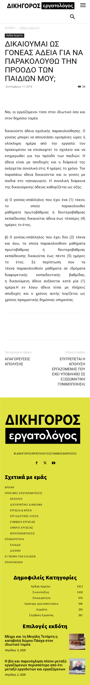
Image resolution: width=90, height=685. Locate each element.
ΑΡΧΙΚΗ (10, 28)
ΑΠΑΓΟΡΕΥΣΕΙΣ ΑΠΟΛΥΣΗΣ (17, 361)
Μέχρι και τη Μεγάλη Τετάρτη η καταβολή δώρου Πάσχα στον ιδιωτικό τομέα (31, 640)
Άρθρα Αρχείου (29, 28)
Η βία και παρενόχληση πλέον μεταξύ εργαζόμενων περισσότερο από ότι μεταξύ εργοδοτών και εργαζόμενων (35, 665)
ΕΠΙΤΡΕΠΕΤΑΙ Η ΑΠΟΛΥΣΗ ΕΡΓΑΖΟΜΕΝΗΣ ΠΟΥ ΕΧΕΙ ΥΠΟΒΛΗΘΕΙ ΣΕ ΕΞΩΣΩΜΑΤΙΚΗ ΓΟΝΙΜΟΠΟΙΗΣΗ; (68, 371)
